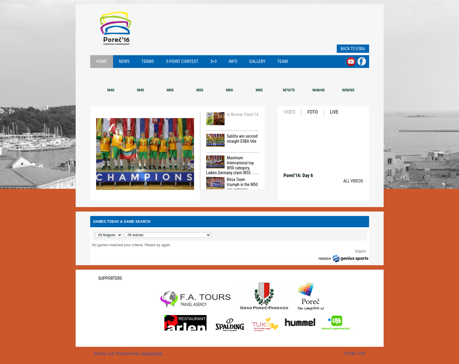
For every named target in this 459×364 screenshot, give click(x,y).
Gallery (257, 61)
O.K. (111, 353)
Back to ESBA (353, 48)
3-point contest (182, 61)
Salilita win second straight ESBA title (232, 140)
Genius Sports (152, 353)
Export (360, 251)
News (124, 61)
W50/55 (348, 90)
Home (101, 61)
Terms (148, 61)
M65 (259, 90)
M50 (170, 90)
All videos (353, 181)
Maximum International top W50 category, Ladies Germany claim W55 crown (230, 164)
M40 (110, 90)
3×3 (213, 61)
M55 (199, 90)
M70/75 (289, 90)
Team (282, 61)
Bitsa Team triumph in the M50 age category (232, 184)
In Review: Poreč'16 (232, 118)
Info (233, 61)
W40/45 (318, 90)
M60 (229, 90)
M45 (140, 90)
